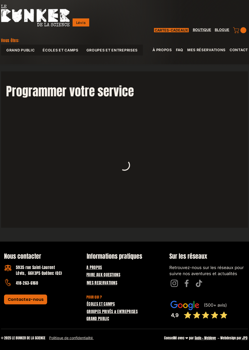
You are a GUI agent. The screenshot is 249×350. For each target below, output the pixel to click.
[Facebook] (187, 283)
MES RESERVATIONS (102, 283)
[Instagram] (174, 283)
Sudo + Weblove (205, 338)
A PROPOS (94, 267)
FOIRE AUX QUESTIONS (103, 275)
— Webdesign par (228, 338)
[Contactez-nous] (25, 299)
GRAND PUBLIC (97, 319)
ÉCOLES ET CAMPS (101, 304)
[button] (81, 22)
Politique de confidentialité (71, 338)
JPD (244, 338)
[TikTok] (199, 283)
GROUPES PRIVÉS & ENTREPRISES (112, 311)
